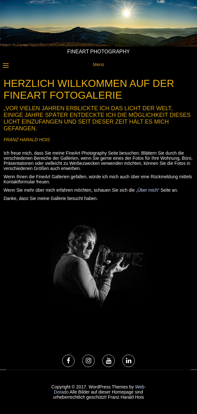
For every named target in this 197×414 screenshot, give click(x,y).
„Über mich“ (147, 190)
